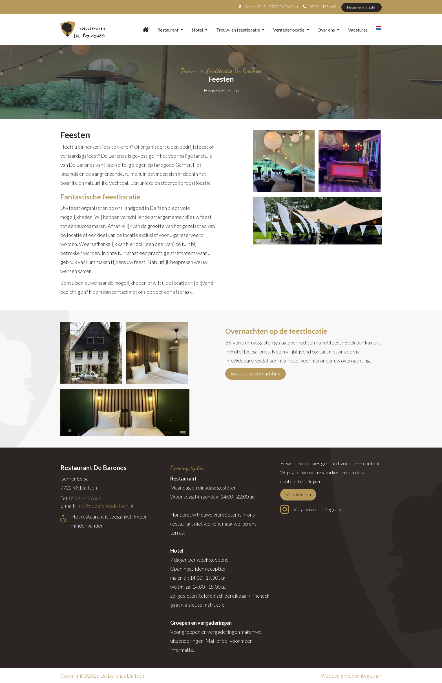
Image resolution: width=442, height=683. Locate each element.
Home (210, 90)
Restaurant (170, 29)
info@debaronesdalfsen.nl (104, 505)
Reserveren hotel (361, 7)
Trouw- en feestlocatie (240, 29)
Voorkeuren (298, 494)
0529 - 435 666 (323, 6)
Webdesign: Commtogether (351, 676)
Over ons (328, 29)
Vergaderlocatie (291, 29)
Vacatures (358, 29)
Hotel (199, 29)
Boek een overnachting (255, 373)
